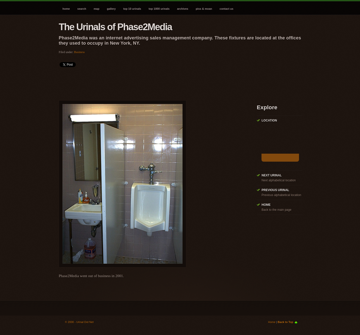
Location (269, 120)
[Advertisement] (150, 82)
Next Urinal (272, 175)
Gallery (111, 8)
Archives (182, 8)
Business (79, 52)
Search (81, 8)
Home (66, 8)
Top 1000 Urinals (159, 8)
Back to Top (285, 322)
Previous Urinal (275, 190)
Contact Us (226, 8)
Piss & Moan (204, 8)
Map (97, 8)
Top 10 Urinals (132, 8)
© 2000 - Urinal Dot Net (79, 322)
